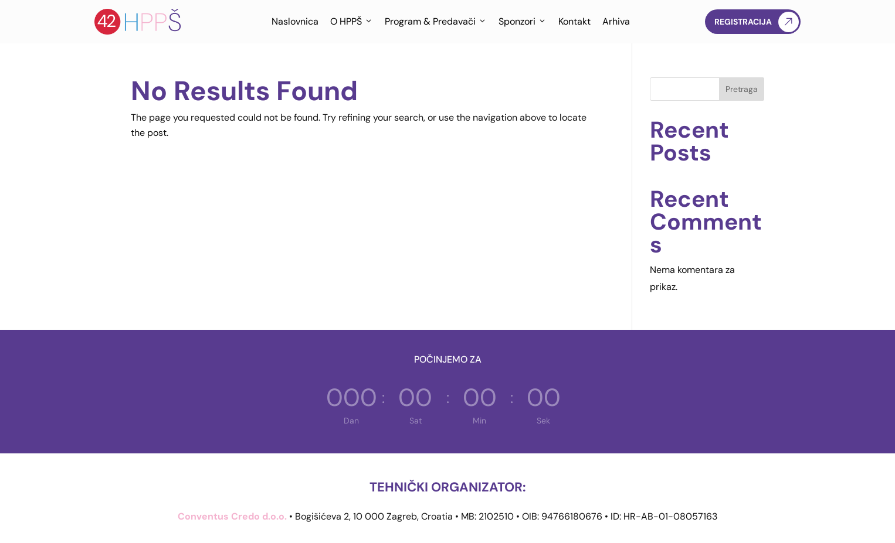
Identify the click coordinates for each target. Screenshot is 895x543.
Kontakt (574, 21)
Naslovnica (295, 21)
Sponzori (523, 21)
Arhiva (616, 21)
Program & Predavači (436, 21)
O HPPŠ (351, 21)
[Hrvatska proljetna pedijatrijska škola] (138, 22)
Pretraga (742, 89)
